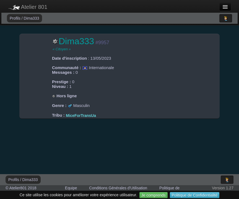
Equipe (71, 188)
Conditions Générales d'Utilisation (118, 188)
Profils (16, 18)
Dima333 (31, 18)
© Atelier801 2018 (21, 188)
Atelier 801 (27, 7)
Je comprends (153, 195)
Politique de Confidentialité (195, 195)
